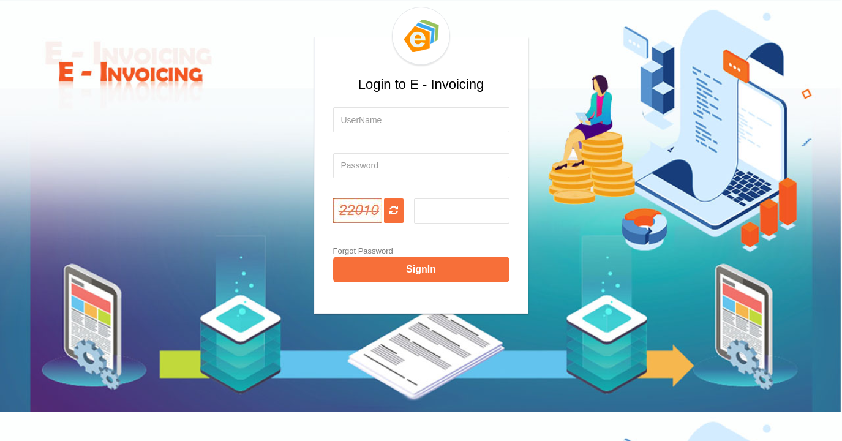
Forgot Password (363, 250)
